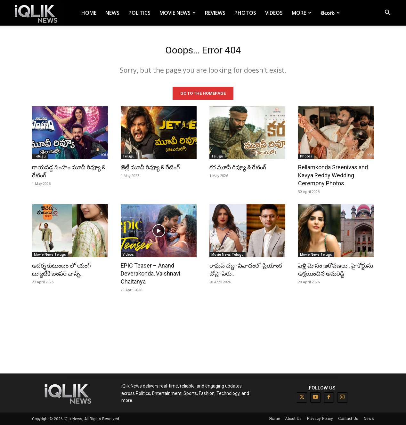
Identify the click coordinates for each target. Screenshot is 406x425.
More (301, 12)
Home (88, 12)
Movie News (177, 12)
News (112, 12)
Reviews (215, 12)
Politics (139, 12)
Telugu (40, 156)
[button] (387, 13)
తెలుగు (330, 12)
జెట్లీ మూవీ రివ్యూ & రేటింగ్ (150, 167)
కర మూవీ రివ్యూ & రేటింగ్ (237, 167)
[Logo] (37, 13)
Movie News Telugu (50, 254)
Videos (274, 12)
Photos (245, 12)
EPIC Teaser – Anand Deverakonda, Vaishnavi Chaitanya (150, 273)
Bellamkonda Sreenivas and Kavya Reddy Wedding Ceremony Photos (333, 175)
